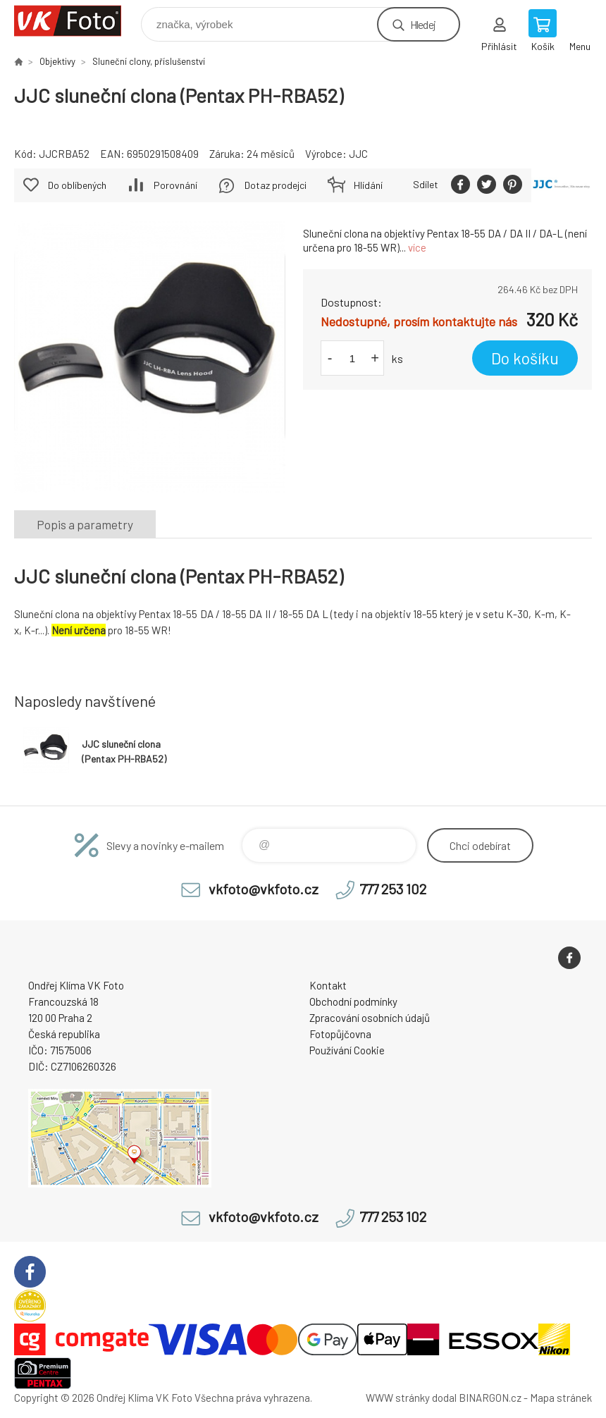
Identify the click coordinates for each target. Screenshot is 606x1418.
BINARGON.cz (490, 1397)
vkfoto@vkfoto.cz (264, 888)
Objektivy (57, 61)
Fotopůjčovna (340, 1034)
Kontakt (328, 985)
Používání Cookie (347, 1050)
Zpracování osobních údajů (369, 1017)
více (417, 247)
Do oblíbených (77, 185)
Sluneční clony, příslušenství (148, 61)
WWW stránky (398, 1397)
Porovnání (175, 185)
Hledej (422, 24)
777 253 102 (392, 888)
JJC (358, 153)
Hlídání (368, 185)
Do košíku (525, 358)
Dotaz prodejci (276, 185)
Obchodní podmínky (353, 1001)
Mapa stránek (561, 1397)
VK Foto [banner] (76, 21)
